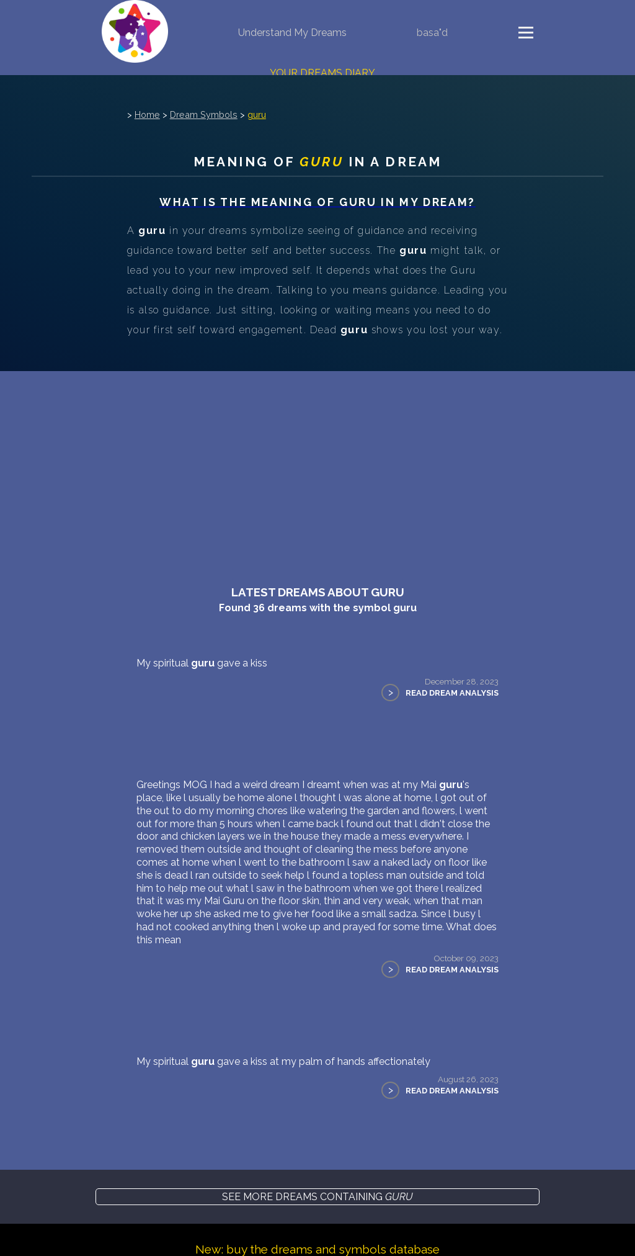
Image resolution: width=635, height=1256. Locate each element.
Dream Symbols (204, 114)
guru (256, 114)
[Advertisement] (317, 464)
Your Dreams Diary (322, 73)
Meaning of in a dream (317, 161)
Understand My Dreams (292, 32)
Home (147, 114)
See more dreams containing (317, 1197)
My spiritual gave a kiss (201, 663)
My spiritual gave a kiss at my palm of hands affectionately (283, 1061)
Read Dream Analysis (452, 693)
